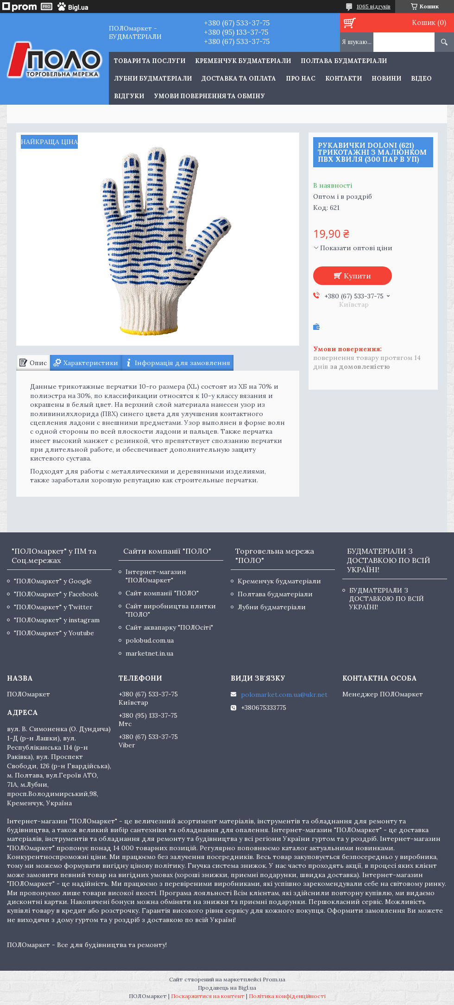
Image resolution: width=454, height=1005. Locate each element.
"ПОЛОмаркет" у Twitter (53, 607)
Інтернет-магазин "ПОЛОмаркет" (156, 576)
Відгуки (129, 96)
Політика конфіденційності (287, 995)
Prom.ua (274, 979)
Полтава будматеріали (344, 61)
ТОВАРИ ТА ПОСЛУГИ (149, 61)
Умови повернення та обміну (209, 96)
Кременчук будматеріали (243, 61)
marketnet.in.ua (149, 653)
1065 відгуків (374, 6)
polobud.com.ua (150, 640)
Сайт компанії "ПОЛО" (162, 593)
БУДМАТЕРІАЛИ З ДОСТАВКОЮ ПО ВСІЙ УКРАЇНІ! (386, 598)
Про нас (300, 78)
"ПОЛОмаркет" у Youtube (54, 633)
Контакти (343, 78)
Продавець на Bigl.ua (227, 987)
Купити (357, 275)
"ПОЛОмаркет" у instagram (57, 620)
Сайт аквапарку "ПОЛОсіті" (169, 627)
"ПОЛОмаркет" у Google (53, 581)
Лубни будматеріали (153, 78)
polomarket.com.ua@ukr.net (284, 694)
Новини (386, 78)
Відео (421, 78)
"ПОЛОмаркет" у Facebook (56, 594)
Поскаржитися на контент (208, 995)
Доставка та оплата (239, 78)
